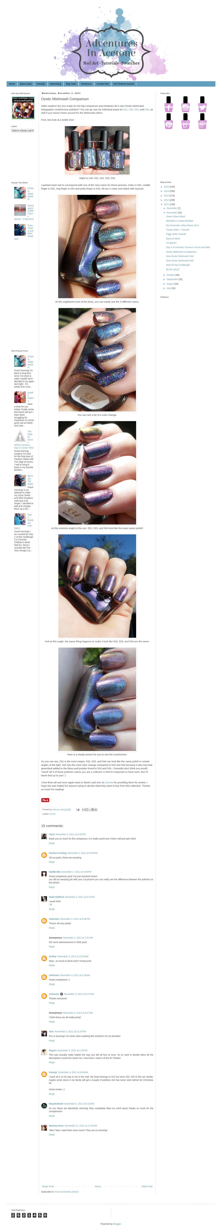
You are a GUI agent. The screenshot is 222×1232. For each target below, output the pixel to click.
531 (125, 109)
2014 (166, 191)
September (172, 279)
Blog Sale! (71, 84)
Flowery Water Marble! (31, 193)
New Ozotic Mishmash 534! (180, 256)
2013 (166, 195)
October (171, 275)
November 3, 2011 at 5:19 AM (75, 975)
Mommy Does (56, 1125)
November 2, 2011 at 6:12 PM (80, 897)
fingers (53, 1050)
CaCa (52, 834)
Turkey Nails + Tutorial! (177, 229)
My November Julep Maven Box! (182, 225)
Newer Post (48, 1186)
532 (131, 109)
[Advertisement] (24, 295)
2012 (166, 200)
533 (136, 109)
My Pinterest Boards (124, 84)
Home (12, 84)
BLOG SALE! (172, 269)
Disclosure (86, 84)
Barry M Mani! (173, 238)
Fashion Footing (58, 853)
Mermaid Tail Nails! (30, 480)
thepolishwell (56, 1103)
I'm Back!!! (171, 243)
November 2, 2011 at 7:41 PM (78, 937)
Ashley (52, 956)
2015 (166, 186)
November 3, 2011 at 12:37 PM (70, 1031)
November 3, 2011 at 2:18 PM (73, 1050)
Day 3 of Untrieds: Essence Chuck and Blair (188, 247)
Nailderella (54, 871)
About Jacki (25, 84)
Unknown (56, 809)
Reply (52, 843)
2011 (166, 204)
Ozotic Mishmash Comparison (181, 252)
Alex (51, 1031)
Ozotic (52, 814)
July (169, 288)
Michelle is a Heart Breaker (179, 221)
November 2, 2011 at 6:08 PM (76, 871)
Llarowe (109, 782)
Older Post (147, 1186)
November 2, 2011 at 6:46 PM (75, 919)
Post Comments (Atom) (67, 1191)
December (172, 208)
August (170, 284)
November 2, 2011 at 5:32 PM (71, 834)
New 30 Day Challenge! (178, 265)
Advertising (55, 84)
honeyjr (53, 1072)
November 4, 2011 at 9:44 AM (73, 1072)
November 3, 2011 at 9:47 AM (78, 1013)
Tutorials (40, 84)
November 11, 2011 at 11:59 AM (81, 1125)
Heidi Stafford (56, 897)
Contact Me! (103, 84)
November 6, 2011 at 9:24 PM (79, 1103)
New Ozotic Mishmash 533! (180, 260)
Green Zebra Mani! (175, 216)
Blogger (117, 1224)
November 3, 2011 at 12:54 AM (72, 956)
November (172, 212)
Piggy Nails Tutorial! (176, 234)
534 (147, 109)
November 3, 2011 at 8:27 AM (79, 994)
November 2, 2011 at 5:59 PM (83, 853)
